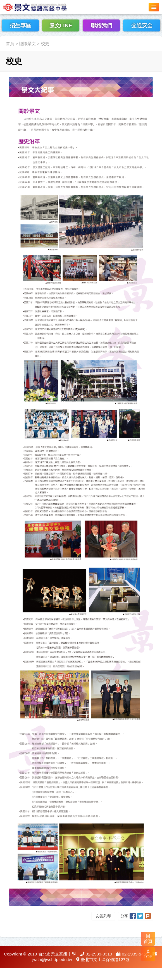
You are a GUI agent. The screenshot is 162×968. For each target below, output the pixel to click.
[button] (154, 7)
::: (2, 32)
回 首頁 (148, 938)
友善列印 (103, 916)
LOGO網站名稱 (42, 7)
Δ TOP (148, 954)
